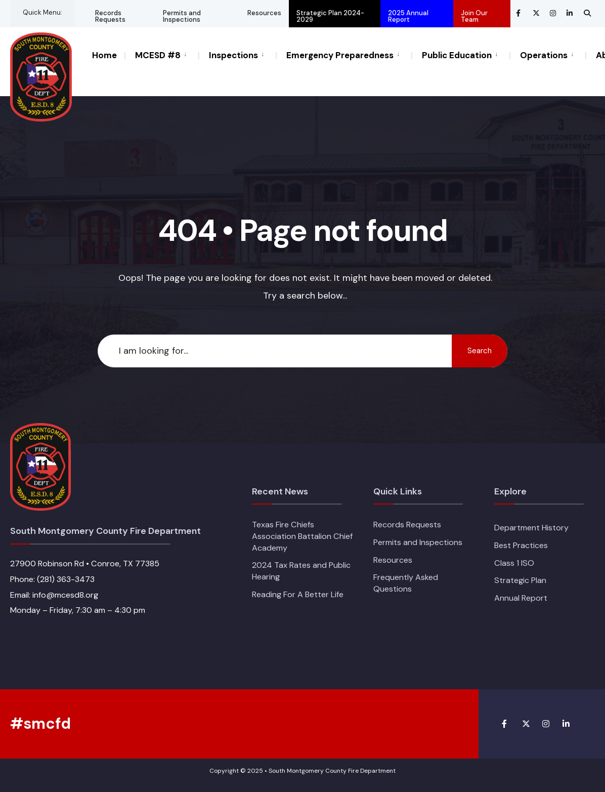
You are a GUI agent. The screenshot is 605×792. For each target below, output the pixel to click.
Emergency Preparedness (340, 55)
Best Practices (521, 545)
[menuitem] (161, 54)
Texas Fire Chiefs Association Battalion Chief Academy (302, 536)
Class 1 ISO (514, 563)
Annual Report (520, 598)
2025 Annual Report (408, 16)
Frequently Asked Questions (405, 583)
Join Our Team (474, 16)
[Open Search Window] (587, 13)
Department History (531, 527)
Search (479, 351)
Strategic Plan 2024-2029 (330, 16)
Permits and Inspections (182, 16)
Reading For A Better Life (297, 594)
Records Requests (110, 16)
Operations (544, 55)
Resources (264, 13)
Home (104, 55)
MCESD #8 (158, 55)
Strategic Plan (520, 580)
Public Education (457, 55)
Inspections (233, 55)
